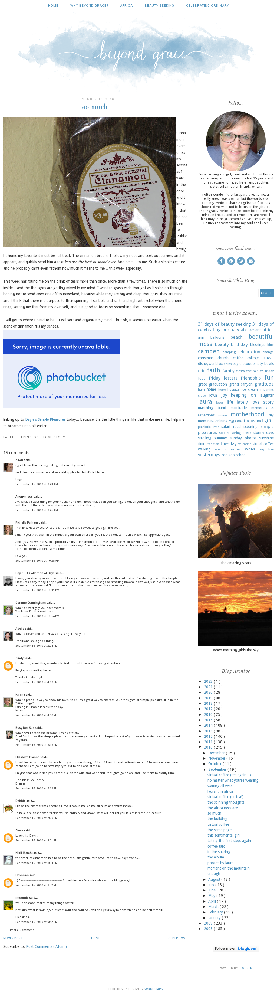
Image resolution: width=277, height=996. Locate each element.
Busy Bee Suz (25, 728)
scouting (250, 426)
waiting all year (219, 786)
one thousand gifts (254, 420)
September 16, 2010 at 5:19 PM (36, 788)
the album (215, 857)
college (253, 358)
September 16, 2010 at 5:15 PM (36, 745)
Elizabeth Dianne (27, 757)
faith (213, 370)
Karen (19, 695)
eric (201, 370)
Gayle (19, 830)
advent (255, 330)
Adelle (20, 629)
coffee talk (216, 846)
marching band (212, 408)
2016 (209, 714)
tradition (213, 444)
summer (220, 438)
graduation (218, 384)
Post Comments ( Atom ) (46, 946)
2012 (209, 736)
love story (54, 437)
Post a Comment (22, 930)
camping (229, 352)
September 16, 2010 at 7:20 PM (36, 818)
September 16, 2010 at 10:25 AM (37, 561)
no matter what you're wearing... (234, 780)
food (202, 378)
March (214, 906)
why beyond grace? (89, 6)
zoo (224, 455)
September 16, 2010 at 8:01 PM (36, 840)
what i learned (228, 449)
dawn (19, 460)
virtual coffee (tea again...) (229, 775)
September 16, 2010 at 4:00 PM (36, 682)
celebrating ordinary (207, 6)
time (201, 444)
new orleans (217, 421)
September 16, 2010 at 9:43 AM (36, 484)
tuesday (228, 443)
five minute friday (260, 371)
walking (204, 449)
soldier (224, 433)
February (216, 912)
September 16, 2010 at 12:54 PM (37, 616)
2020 (209, 692)
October (215, 764)
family (228, 370)
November (217, 758)
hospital (233, 389)
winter (250, 449)
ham (201, 389)
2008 (209, 928)
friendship (251, 378)
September (218, 769)
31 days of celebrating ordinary (236, 327)
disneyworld (208, 363)
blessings (257, 344)
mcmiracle (239, 408)
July (211, 885)
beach (236, 337)
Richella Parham (27, 522)
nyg (231, 421)
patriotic (204, 427)
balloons (217, 337)
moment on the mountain (228, 868)
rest (216, 427)
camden (209, 351)
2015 (209, 720)
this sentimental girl (223, 835)
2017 (209, 709)
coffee (238, 358)
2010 (209, 747)
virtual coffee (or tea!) (225, 797)
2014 (209, 725)
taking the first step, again (229, 840)
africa (126, 6)
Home (53, 6)
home (211, 389)
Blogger (245, 968)
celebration (249, 351)
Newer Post (13, 938)
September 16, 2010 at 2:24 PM (36, 646)
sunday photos (243, 438)
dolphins (225, 364)
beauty (222, 344)
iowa (213, 395)
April (212, 901)
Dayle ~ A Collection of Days (35, 573)
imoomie (22, 898)
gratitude (264, 384)
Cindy (19, 658)
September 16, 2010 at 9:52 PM (36, 922)
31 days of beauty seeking (224, 324)
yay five (266, 449)
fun (269, 377)
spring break (241, 433)
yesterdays (209, 454)
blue (270, 345)
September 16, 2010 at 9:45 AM (36, 510)
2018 (209, 703)
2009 (209, 923)
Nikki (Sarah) (24, 853)
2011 (209, 742)
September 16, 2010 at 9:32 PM (36, 885)
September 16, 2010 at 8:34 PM (36, 863)
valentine (244, 444)
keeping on (29, 437)
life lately (237, 402)
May (212, 895)
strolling (204, 438)
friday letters (223, 378)
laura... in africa (220, 791)
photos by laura (220, 863)
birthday (239, 344)
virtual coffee (263, 444)
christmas (205, 358)
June (212, 890)
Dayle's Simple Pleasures (45, 419)
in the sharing (218, 852)
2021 (209, 687)
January (215, 918)
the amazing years (236, 563)
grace (202, 384)
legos (220, 402)
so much (214, 813)
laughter (267, 395)
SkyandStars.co (156, 989)
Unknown (22, 875)
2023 (209, 681)
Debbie (20, 801)
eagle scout (242, 363)
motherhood (247, 414)
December (217, 753)
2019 (209, 698)
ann (201, 337)
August (214, 879)
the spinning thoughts (225, 802)
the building (217, 819)
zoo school (237, 455)
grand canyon (241, 384)
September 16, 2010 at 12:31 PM (37, 590)
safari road (231, 426)
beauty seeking (159, 6)
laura (205, 401)
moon (222, 415)
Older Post (177, 938)
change (268, 352)
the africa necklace (222, 808)
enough (213, 873)
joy (224, 395)
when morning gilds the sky (236, 650)
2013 (209, 731)
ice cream (250, 389)
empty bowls (263, 363)
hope (222, 389)
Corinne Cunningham (31, 603)
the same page (219, 830)
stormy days (263, 432)
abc (244, 329)
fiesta (240, 371)
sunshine (266, 438)
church (223, 358)
